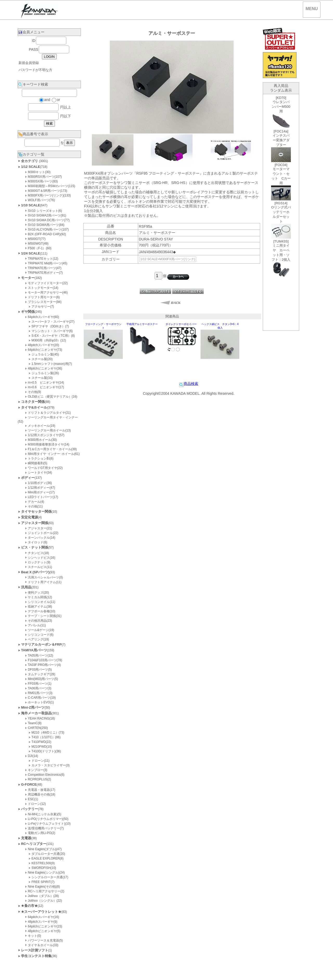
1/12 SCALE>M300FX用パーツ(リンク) (167, 259)
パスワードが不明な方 (35, 70)
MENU (311, 9)
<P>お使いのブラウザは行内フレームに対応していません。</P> (281, 212)
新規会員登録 (28, 63)
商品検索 (188, 383)
